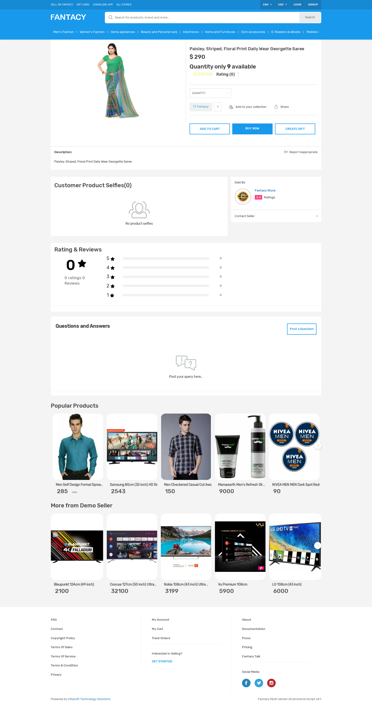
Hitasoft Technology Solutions (89, 699)
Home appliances (123, 32)
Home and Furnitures (220, 32)
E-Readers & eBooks (286, 32)
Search (310, 17)
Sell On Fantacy (62, 4)
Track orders (161, 638)
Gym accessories (253, 32)
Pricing (247, 647)
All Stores (123, 4)
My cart (157, 629)
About (246, 619)
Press (246, 638)
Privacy (56, 674)
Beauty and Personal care (159, 32)
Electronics (191, 32)
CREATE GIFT (295, 129)
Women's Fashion (92, 32)
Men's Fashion (63, 32)
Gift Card (83, 4)
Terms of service (63, 656)
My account (160, 619)
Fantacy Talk (251, 656)
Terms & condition (64, 665)
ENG (267, 4)
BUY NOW (252, 128)
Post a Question (302, 329)
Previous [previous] (55, 448)
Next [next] (318, 448)
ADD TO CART (210, 129)
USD (282, 4)
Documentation (253, 629)
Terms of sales (62, 647)
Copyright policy (63, 638)
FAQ (54, 619)
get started (162, 661)
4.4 (258, 197)
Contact (57, 629)
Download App (103, 4)
